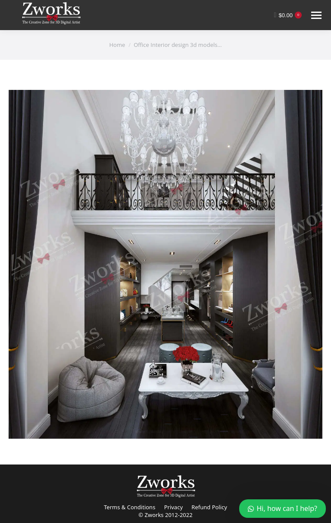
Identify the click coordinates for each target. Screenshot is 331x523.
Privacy (173, 507)
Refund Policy (209, 507)
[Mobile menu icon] (316, 15)
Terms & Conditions (129, 507)
